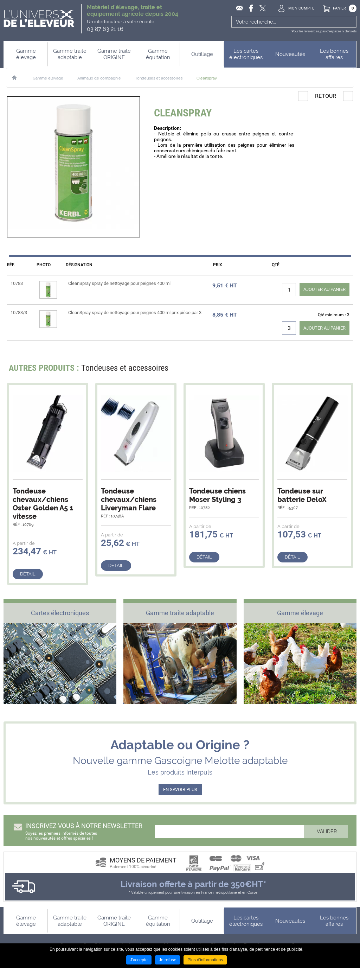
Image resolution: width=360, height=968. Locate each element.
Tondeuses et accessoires (158, 78)
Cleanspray (207, 78)
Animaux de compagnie (99, 78)
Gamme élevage (48, 78)
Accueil (18, 78)
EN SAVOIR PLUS (180, 789)
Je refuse (167, 959)
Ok (350, 22)
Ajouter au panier (324, 289)
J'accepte (139, 959)
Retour (325, 96)
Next (343, 370)
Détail (28, 574)
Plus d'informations (205, 959)
